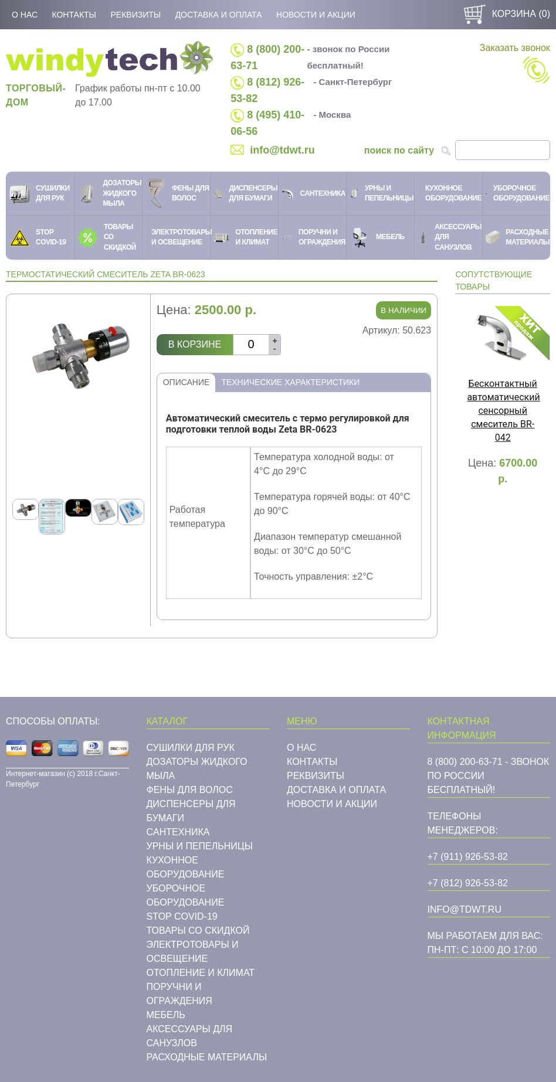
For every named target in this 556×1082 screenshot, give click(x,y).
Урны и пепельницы (200, 846)
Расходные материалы (207, 1057)
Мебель (166, 1015)
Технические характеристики (290, 382)
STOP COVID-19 (182, 916)
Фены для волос (190, 790)
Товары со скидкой (198, 930)
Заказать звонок (515, 63)
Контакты (74, 14)
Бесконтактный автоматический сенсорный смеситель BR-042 (503, 410)
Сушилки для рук (191, 748)
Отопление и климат (201, 973)
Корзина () (505, 14)
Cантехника (178, 832)
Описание (186, 382)
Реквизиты (135, 14)
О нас (25, 14)
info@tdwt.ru (282, 150)
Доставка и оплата (218, 14)
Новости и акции (315, 14)
